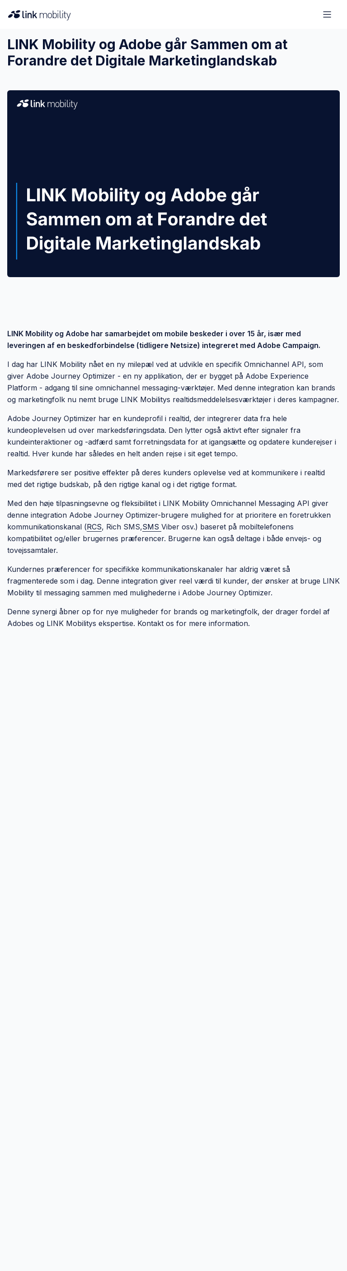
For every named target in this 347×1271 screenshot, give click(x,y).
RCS (94, 526)
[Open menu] (327, 14)
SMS (151, 526)
